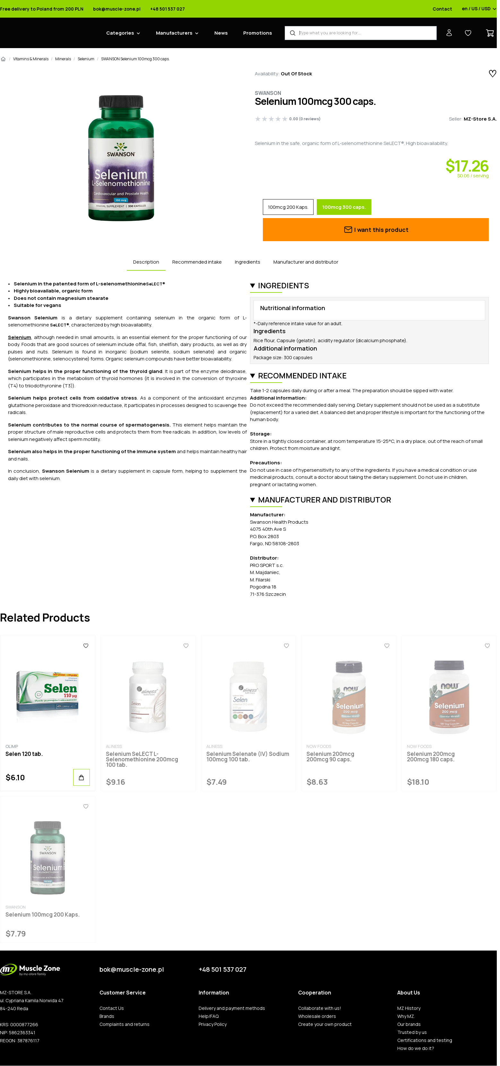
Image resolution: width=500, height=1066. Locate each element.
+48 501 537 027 (167, 9)
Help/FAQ (209, 1016)
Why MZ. (406, 1016)
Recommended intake (197, 261)
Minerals (63, 59)
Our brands (409, 1024)
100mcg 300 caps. (344, 207)
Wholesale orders (317, 1016)
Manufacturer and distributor (305, 261)
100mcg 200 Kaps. (288, 207)
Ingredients (247, 261)
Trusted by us (412, 1032)
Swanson (268, 93)
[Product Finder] (361, 33)
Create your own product (325, 1024)
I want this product (376, 229)
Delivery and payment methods (232, 1008)
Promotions (257, 32)
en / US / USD (479, 9)
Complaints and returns (124, 1024)
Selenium (86, 59)
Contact (442, 9)
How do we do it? (415, 1048)
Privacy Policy (213, 1024)
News (221, 32)
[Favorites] (86, 645)
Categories (120, 32)
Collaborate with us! (319, 1008)
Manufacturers (174, 32)
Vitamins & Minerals (30, 59)
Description (146, 261)
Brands (106, 1016)
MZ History (408, 1008)
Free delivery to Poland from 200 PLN (41, 9)
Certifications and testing (424, 1040)
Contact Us (111, 1008)
